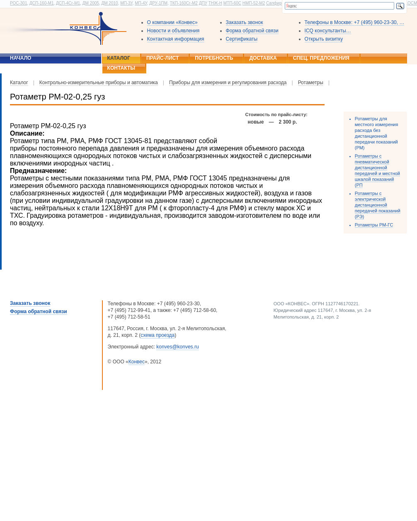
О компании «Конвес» (172, 22)
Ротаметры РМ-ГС (374, 224)
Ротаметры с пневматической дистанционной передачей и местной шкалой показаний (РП (377, 170)
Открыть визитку (324, 39)
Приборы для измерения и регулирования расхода (228, 82)
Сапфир (274, 3)
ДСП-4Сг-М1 (68, 3)
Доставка (262, 58)
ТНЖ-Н (215, 3)
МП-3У (126, 3)
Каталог (118, 58)
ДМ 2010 (109, 3)
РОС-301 (18, 3)
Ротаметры (310, 82)
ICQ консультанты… (328, 31)
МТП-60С (232, 3)
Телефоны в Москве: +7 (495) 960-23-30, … (355, 22)
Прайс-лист (162, 58)
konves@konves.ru (177, 347)
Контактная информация (175, 39)
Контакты (121, 68)
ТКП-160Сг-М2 (184, 3)
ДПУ (203, 3)
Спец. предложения (321, 58)
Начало (20, 58)
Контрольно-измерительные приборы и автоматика (98, 82)
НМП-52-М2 (253, 3)
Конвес (136, 362)
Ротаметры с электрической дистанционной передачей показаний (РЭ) (377, 205)
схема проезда (158, 335)
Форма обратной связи (252, 31)
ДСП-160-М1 (41, 3)
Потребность (214, 58)
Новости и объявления (173, 31)
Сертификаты (242, 39)
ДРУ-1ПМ (158, 3)
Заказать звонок (244, 22)
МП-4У (141, 3)
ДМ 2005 (90, 3)
